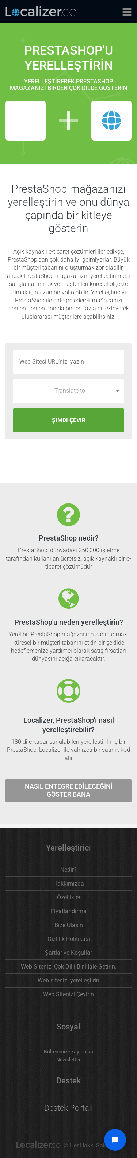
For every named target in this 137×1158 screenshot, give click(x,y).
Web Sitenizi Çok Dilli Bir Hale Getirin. (69, 966)
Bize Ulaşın (68, 925)
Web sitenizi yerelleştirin (68, 980)
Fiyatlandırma (69, 911)
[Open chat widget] (115, 1140)
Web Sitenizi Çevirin (68, 994)
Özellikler (68, 897)
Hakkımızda (68, 883)
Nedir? (68, 869)
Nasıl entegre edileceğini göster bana (69, 790)
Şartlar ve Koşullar (68, 952)
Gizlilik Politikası (68, 938)
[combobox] (68, 391)
